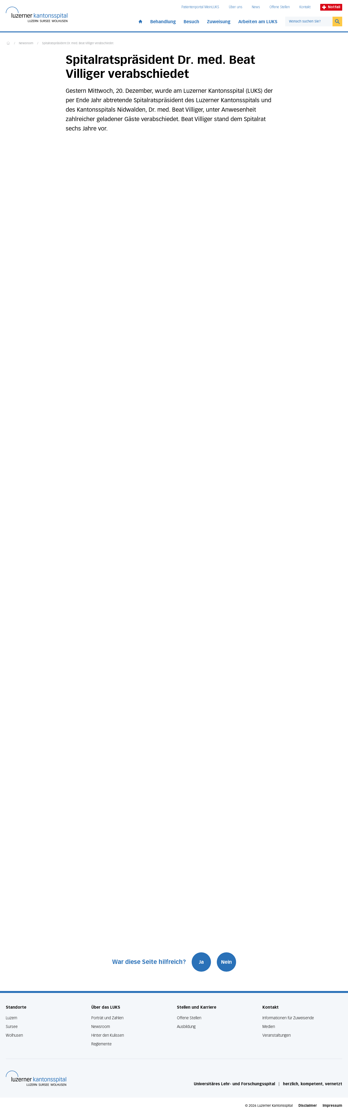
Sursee (12, 1026)
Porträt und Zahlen (107, 1018)
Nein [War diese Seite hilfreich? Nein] (226, 962)
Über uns (235, 7)
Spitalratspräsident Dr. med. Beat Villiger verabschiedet (77, 43)
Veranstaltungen (276, 1035)
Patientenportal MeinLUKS (200, 7)
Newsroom (26, 43)
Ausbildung (186, 1026)
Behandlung (163, 21)
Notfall (331, 7)
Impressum (332, 1106)
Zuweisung (219, 21)
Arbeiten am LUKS (257, 21)
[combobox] (309, 21)
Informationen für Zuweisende (288, 1018)
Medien (268, 1026)
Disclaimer (307, 1106)
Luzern (11, 1018)
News (256, 7)
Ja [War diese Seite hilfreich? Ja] (201, 962)
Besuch (191, 21)
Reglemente (101, 1044)
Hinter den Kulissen (107, 1035)
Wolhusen (14, 1035)
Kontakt (305, 7)
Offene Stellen (279, 7)
